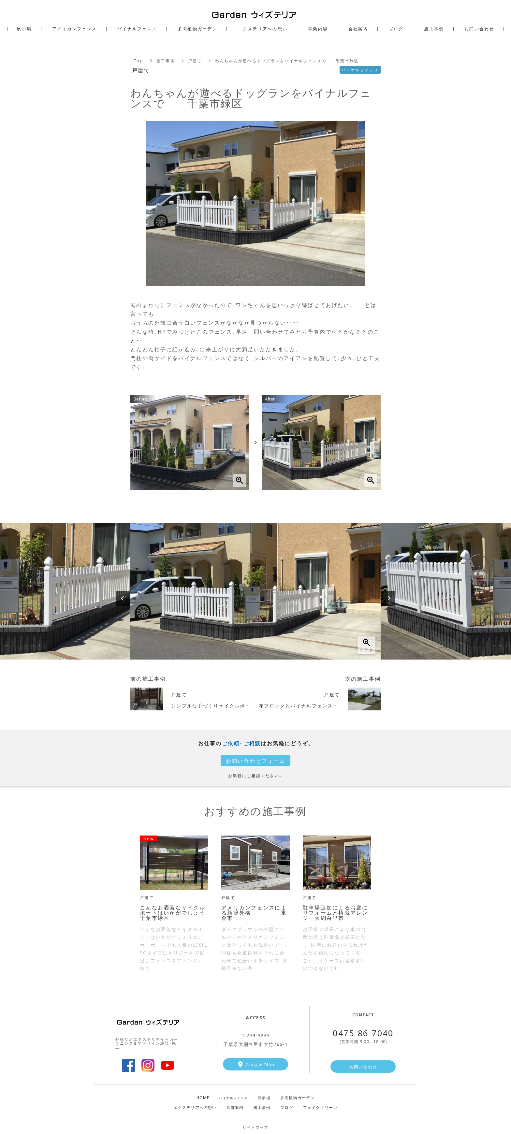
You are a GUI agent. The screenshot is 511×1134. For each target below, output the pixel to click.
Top (138, 61)
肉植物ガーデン (297, 1097)
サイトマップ (255, 1127)
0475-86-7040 (363, 1033)
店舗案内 (235, 1107)
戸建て (195, 61)
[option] (255, 591)
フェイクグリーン (320, 1107)
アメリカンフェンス (74, 28)
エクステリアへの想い (195, 1107)
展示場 (24, 28)
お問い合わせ (363, 1067)
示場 (263, 1097)
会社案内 (358, 28)
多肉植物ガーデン (197, 28)
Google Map (260, 1064)
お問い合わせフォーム (255, 760)
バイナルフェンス (233, 1098)
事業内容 (318, 28)
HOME (203, 1097)
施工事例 (165, 61)
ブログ (286, 1107)
